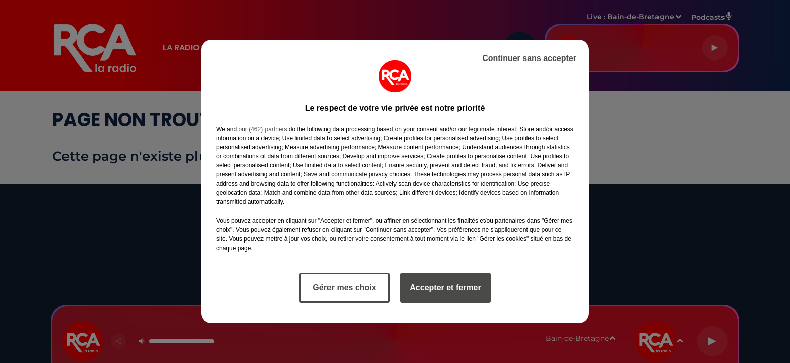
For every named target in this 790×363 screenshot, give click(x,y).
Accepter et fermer (445, 287)
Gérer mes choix (344, 287)
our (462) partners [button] (262, 129)
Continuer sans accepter (529, 58)
